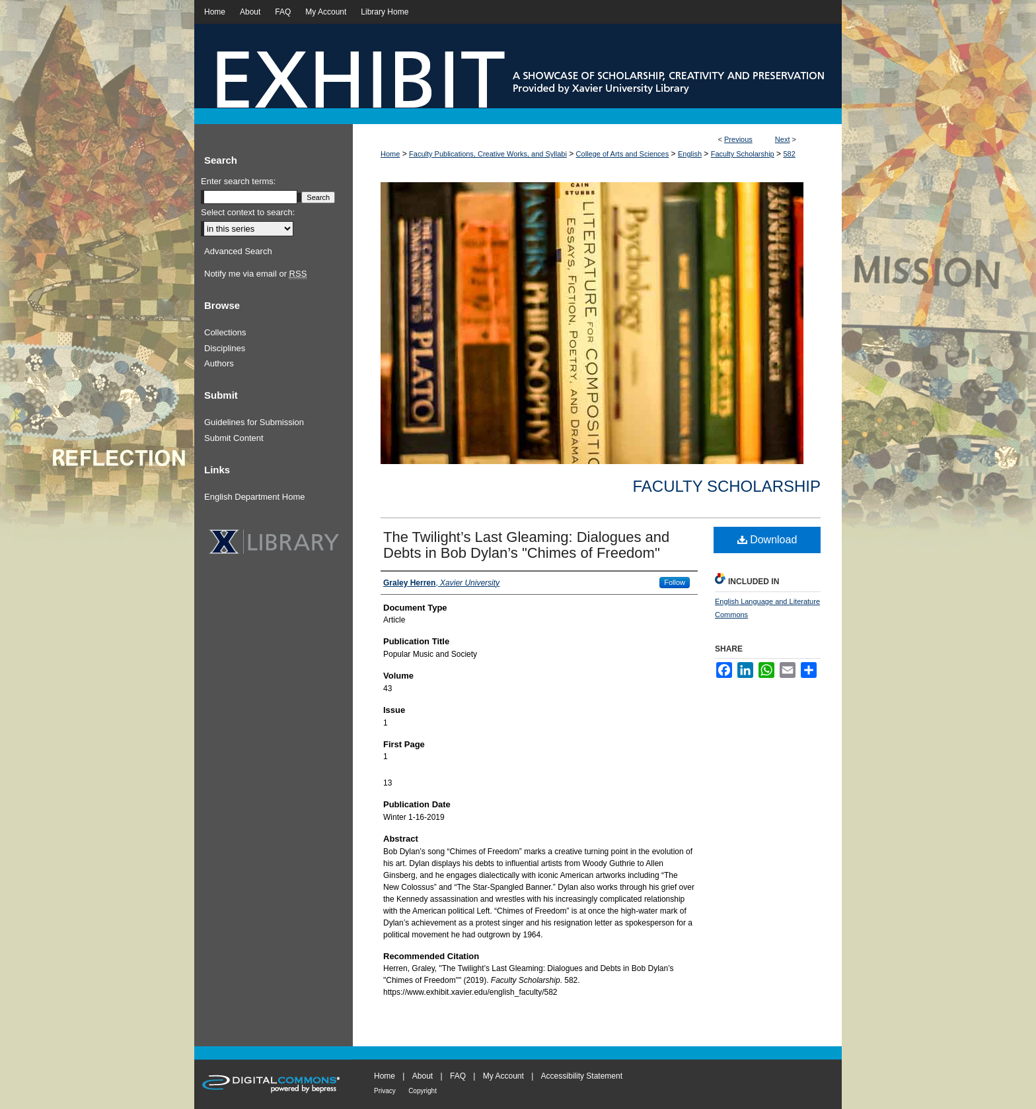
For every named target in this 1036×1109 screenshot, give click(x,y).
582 (789, 154)
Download (767, 539)
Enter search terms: (238, 181)
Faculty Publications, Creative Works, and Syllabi (488, 154)
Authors (219, 363)
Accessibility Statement (581, 1076)
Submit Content (234, 438)
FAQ (458, 1076)
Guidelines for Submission (254, 422)
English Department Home (254, 497)
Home (390, 154)
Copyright (422, 1090)
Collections (225, 332)
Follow (674, 582)
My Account (503, 1076)
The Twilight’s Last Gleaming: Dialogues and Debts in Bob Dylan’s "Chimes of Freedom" (526, 545)
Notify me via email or (255, 274)
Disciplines (224, 348)
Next (782, 139)
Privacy (385, 1090)
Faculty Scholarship (742, 154)
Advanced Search (238, 251)
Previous (738, 139)
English (690, 154)
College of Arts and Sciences (622, 154)
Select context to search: (248, 212)
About (422, 1076)
